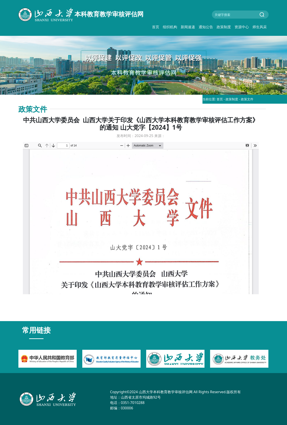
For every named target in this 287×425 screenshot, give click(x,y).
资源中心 (242, 26)
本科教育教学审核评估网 (81, 14)
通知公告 (206, 26)
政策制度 (224, 26)
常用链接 (36, 330)
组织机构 (170, 26)
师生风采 (259, 26)
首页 (155, 26)
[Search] (240, 15)
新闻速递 (188, 26)
